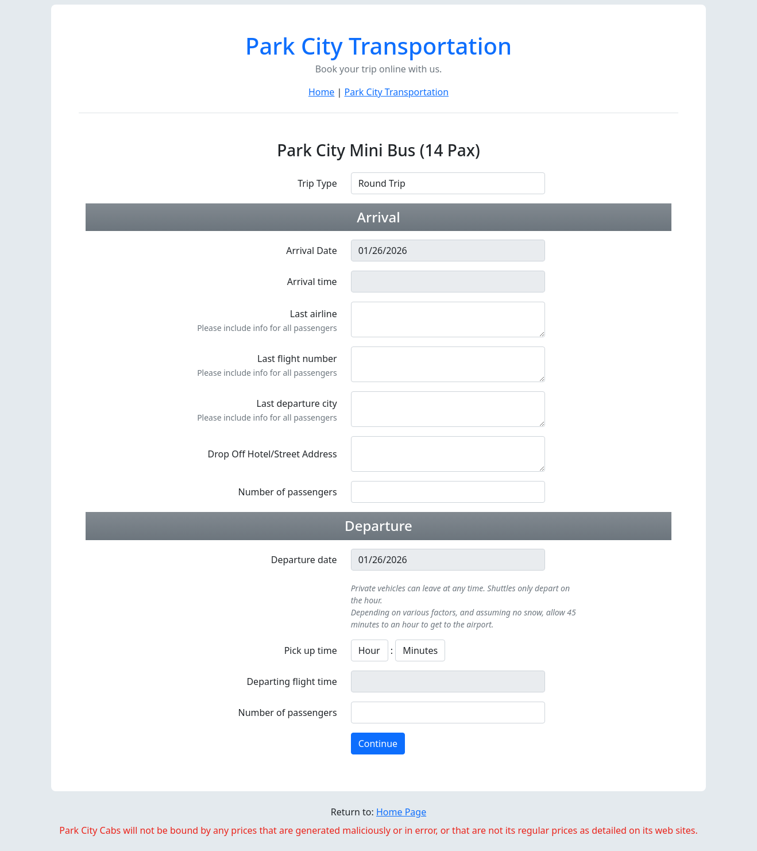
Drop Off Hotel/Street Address (272, 454)
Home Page (401, 812)
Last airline (313, 313)
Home (321, 92)
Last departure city (297, 403)
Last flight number (297, 358)
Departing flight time (291, 681)
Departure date (304, 559)
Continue (377, 743)
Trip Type (317, 183)
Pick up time (310, 650)
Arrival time (312, 281)
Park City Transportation (397, 92)
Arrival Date (311, 250)
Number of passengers (287, 492)
